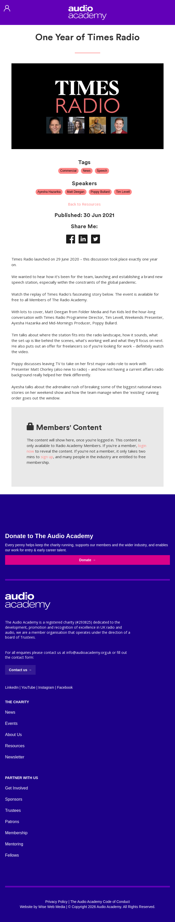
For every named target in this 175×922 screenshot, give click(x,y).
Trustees (13, 810)
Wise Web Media (51, 907)
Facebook (64, 687)
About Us (13, 734)
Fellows (12, 855)
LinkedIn (12, 687)
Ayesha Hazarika (49, 192)
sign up (47, 456)
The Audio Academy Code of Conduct (99, 902)
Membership (16, 833)
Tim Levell (123, 192)
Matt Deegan (75, 192)
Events (11, 723)
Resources (14, 746)
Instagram (46, 687)
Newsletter (14, 757)
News (87, 170)
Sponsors (13, 799)
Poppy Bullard (100, 192)
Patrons (12, 821)
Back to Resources (84, 204)
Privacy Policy (56, 902)
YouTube (28, 687)
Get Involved (16, 788)
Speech (102, 170)
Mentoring (14, 844)
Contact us (20, 670)
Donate (87, 560)
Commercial (68, 170)
